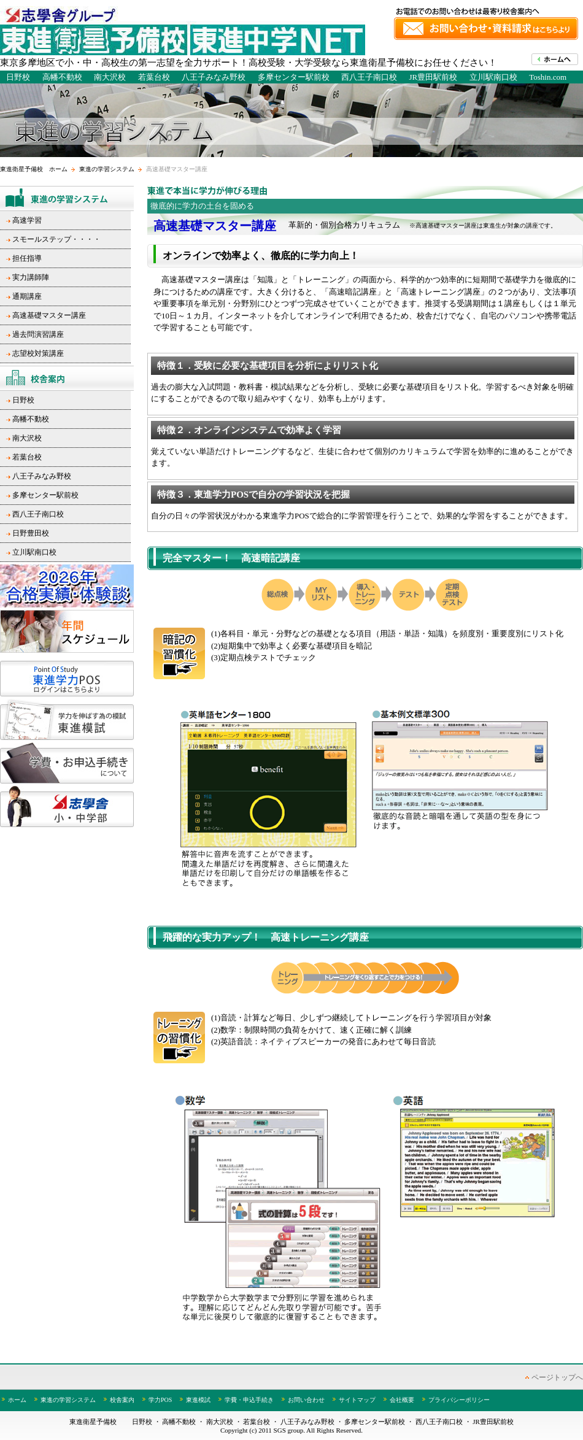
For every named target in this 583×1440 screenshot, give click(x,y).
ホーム (17, 1399)
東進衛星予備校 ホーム (34, 169)
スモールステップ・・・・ (56, 239)
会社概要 (402, 1399)
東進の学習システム (106, 169)
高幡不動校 (62, 77)
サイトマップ (357, 1399)
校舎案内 (122, 1399)
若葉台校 (154, 77)
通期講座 (27, 296)
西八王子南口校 (369, 77)
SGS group (289, 1430)
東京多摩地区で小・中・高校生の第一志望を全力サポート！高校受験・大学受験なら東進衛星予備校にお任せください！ (248, 62)
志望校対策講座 (38, 353)
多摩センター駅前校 (294, 77)
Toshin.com (547, 77)
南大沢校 (110, 77)
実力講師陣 (30, 277)
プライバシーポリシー (459, 1399)
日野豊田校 (30, 533)
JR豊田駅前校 (433, 77)
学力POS (160, 1399)
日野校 (18, 77)
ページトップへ (557, 1377)
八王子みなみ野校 (213, 77)
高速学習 (27, 220)
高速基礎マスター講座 (49, 315)
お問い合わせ (306, 1399)
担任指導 (27, 258)
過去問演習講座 (38, 334)
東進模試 (198, 1399)
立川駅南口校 (493, 77)
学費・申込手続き (249, 1399)
